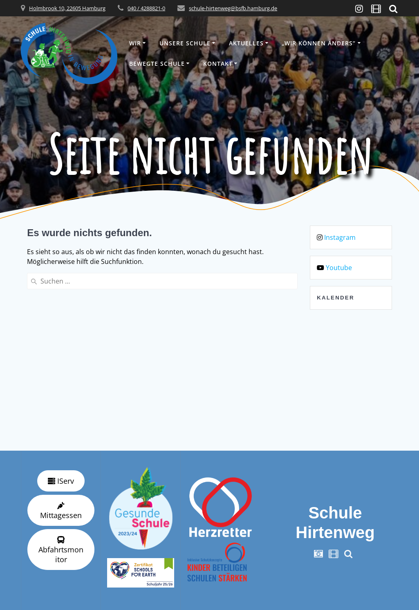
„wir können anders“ (319, 43)
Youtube (339, 267)
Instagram (340, 237)
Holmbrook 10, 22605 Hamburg (67, 8)
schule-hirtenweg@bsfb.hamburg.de (233, 8)
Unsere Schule (185, 43)
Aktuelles (246, 43)
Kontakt (218, 63)
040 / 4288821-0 (146, 8)
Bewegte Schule (157, 63)
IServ (61, 481)
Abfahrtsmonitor (60, 550)
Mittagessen (61, 511)
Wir (135, 43)
